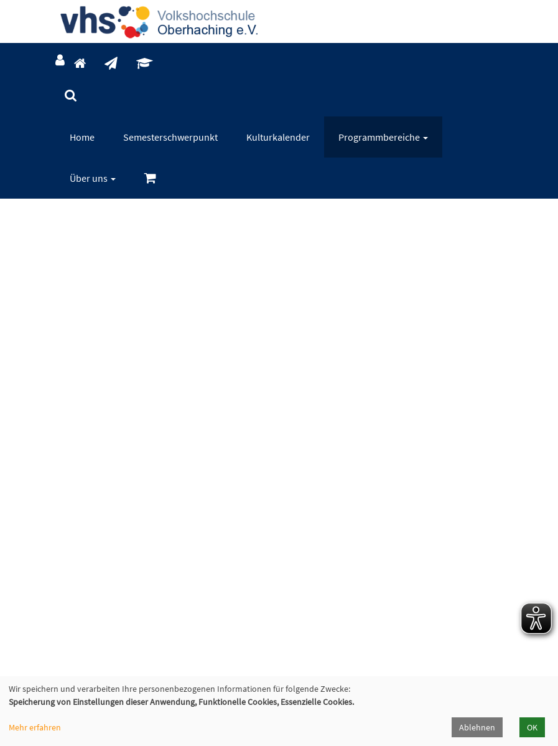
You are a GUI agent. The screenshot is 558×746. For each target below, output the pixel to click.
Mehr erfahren (35, 727)
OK (532, 727)
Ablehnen (477, 727)
